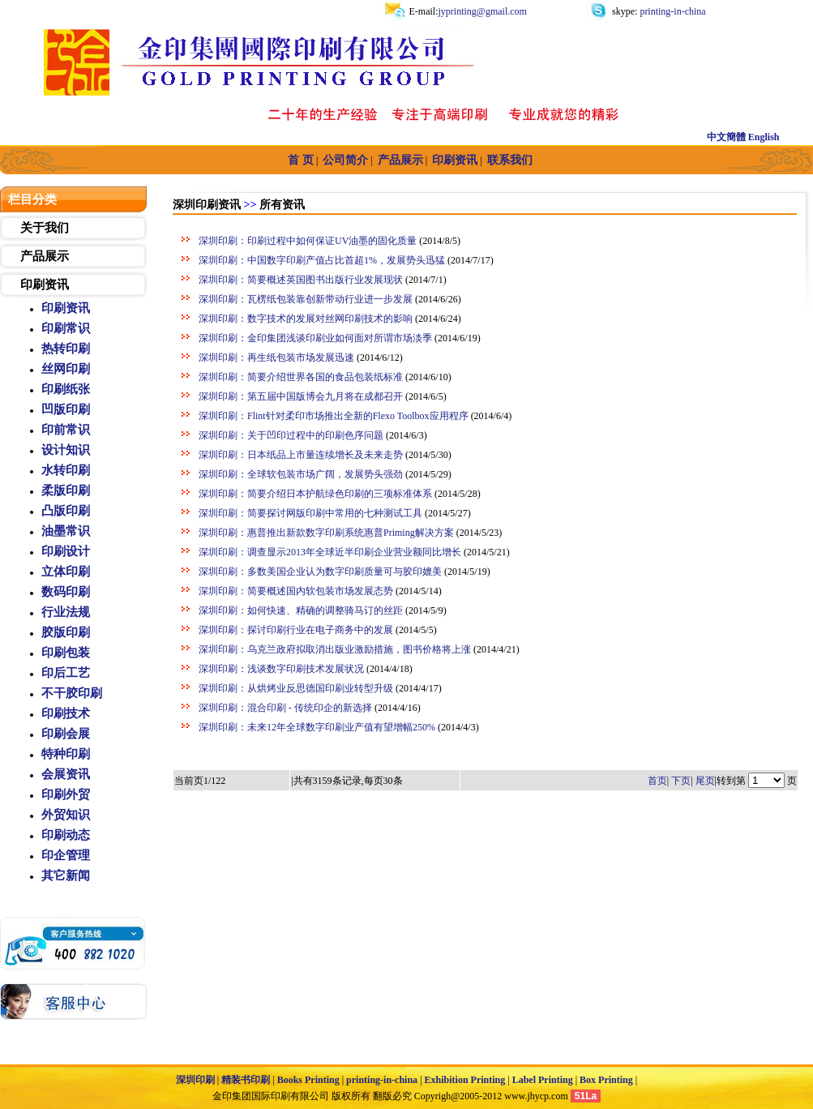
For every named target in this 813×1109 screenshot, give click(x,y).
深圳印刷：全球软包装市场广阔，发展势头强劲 (301, 474)
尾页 (705, 780)
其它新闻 (65, 875)
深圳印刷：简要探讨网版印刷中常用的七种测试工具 (310, 513)
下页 (681, 780)
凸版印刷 (65, 510)
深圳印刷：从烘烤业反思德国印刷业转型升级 (296, 688)
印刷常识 (65, 328)
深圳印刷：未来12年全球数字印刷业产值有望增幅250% (317, 727)
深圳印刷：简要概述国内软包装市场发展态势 (296, 591)
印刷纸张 (65, 389)
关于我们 (44, 227)
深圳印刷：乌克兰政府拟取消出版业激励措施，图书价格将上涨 (335, 649)
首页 (657, 780)
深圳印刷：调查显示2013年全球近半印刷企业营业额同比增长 (330, 552)
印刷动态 (65, 835)
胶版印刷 (65, 632)
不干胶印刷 (71, 693)
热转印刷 (65, 348)
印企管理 (65, 855)
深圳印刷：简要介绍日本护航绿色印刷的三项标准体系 (315, 493)
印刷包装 (65, 652)
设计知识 (65, 449)
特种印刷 (65, 753)
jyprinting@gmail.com (483, 11)
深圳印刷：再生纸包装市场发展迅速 (276, 357)
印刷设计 (65, 551)
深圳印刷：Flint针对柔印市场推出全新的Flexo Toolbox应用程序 (334, 416)
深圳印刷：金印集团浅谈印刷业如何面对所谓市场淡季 (315, 338)
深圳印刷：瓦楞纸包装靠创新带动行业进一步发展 (306, 299)
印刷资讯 (44, 284)
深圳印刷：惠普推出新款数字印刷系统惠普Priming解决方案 (326, 532)
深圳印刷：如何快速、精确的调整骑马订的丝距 (301, 610)
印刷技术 (65, 713)
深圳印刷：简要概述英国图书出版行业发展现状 (301, 279)
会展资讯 (65, 774)
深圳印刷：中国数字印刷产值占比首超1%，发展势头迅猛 (322, 260)
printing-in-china (671, 11)
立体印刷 (65, 571)
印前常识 (65, 429)
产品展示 (44, 256)
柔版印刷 (65, 490)
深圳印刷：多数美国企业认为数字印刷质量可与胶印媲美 (320, 571)
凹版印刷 (65, 409)
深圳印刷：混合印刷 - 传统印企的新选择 (285, 707)
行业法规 (65, 612)
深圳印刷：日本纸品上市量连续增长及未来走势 (301, 454)
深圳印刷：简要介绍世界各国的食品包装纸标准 (301, 377)
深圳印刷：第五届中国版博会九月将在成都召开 (301, 396)
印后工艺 (65, 672)
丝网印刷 (65, 368)
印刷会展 (65, 733)
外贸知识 (65, 814)
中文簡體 (726, 137)
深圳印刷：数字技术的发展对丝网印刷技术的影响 (306, 318)
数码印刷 (65, 591)
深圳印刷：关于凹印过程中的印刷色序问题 (291, 435)
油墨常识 (65, 531)
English (764, 137)
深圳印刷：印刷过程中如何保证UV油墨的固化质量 (308, 240)
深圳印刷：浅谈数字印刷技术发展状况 (281, 668)
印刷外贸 (65, 794)
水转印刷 (65, 470)
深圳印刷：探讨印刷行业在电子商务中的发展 (296, 630)
